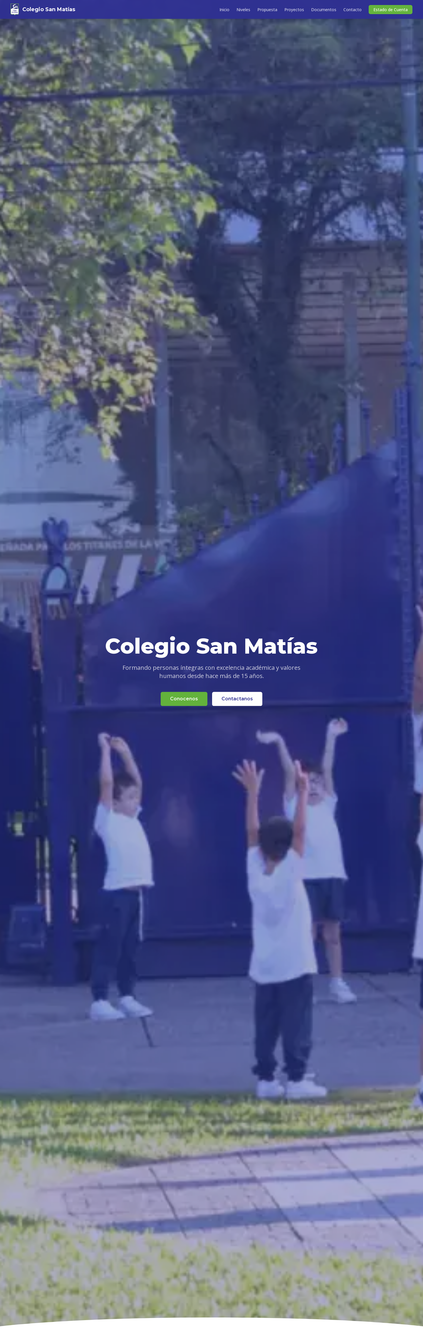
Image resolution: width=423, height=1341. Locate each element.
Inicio (224, 9)
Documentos (323, 9)
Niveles (243, 9)
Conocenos (184, 699)
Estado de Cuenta (390, 9)
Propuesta (267, 9)
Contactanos (237, 699)
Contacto (352, 9)
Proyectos (294, 9)
